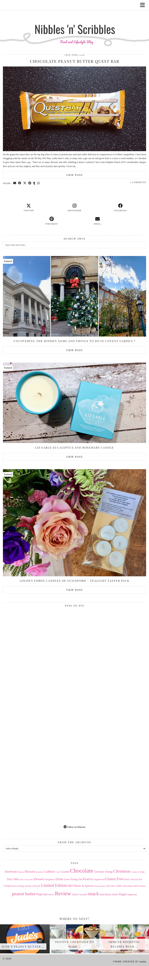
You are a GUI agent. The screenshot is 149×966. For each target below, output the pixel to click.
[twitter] (29, 207)
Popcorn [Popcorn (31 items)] (42, 894)
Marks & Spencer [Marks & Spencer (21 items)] (84, 885)
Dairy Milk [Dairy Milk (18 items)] (13, 879)
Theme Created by (129, 962)
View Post (74, 175)
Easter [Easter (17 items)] (67, 879)
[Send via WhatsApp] (38, 183)
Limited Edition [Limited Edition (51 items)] (54, 885)
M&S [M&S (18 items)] (70, 885)
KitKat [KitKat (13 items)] (15, 886)
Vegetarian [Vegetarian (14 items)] (132, 894)
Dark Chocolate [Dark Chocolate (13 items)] (26, 879)
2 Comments (138, 182)
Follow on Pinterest (74, 827)
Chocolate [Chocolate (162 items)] (81, 871)
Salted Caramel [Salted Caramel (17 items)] (79, 894)
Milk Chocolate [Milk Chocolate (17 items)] (125, 885)
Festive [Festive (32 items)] (88, 879)
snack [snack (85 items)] (93, 893)
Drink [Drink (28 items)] (59, 879)
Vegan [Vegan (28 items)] (122, 894)
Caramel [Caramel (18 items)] (65, 871)
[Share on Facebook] (19, 183)
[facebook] (120, 207)
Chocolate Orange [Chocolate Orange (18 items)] (103, 871)
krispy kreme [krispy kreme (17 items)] (25, 885)
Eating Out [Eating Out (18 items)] (76, 879)
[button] (143, 5)
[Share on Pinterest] (29, 183)
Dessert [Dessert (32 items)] (39, 879)
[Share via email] (14, 183)
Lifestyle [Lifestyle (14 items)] (36, 886)
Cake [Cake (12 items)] (58, 872)
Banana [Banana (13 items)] (20, 872)
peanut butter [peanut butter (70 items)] (24, 893)
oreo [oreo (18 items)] (135, 885)
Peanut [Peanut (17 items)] (141, 885)
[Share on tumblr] (34, 183)
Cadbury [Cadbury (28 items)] (49, 871)
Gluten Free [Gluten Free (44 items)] (114, 879)
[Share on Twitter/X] (24, 183)
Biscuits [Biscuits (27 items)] (30, 871)
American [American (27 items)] (10, 871)
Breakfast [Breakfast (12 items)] (39, 872)
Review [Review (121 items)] (63, 893)
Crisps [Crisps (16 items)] (141, 871)
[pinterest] (51, 221)
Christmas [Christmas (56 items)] (121, 871)
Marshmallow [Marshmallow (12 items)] (100, 886)
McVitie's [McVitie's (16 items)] (111, 886)
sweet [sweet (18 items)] (115, 894)
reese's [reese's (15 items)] (51, 894)
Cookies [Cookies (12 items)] (134, 872)
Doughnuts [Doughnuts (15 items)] (50, 879)
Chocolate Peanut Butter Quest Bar (74, 61)
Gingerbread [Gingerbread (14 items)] (99, 879)
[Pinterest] (38, 644)
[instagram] (74, 207)
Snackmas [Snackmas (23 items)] (105, 894)
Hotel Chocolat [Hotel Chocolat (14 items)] (131, 879)
